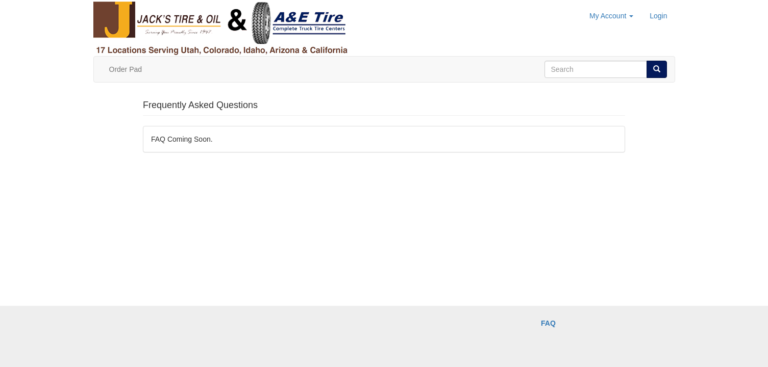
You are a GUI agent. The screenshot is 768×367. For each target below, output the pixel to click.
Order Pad (125, 69)
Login (658, 16)
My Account (611, 16)
